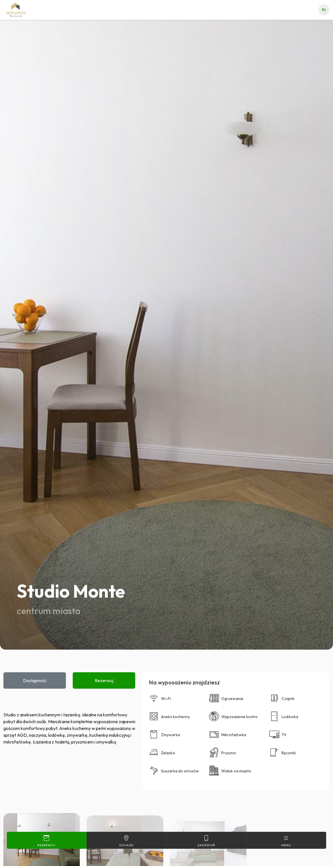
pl (324, 10)
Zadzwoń (206, 841)
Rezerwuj (104, 680)
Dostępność (35, 680)
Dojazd (126, 841)
